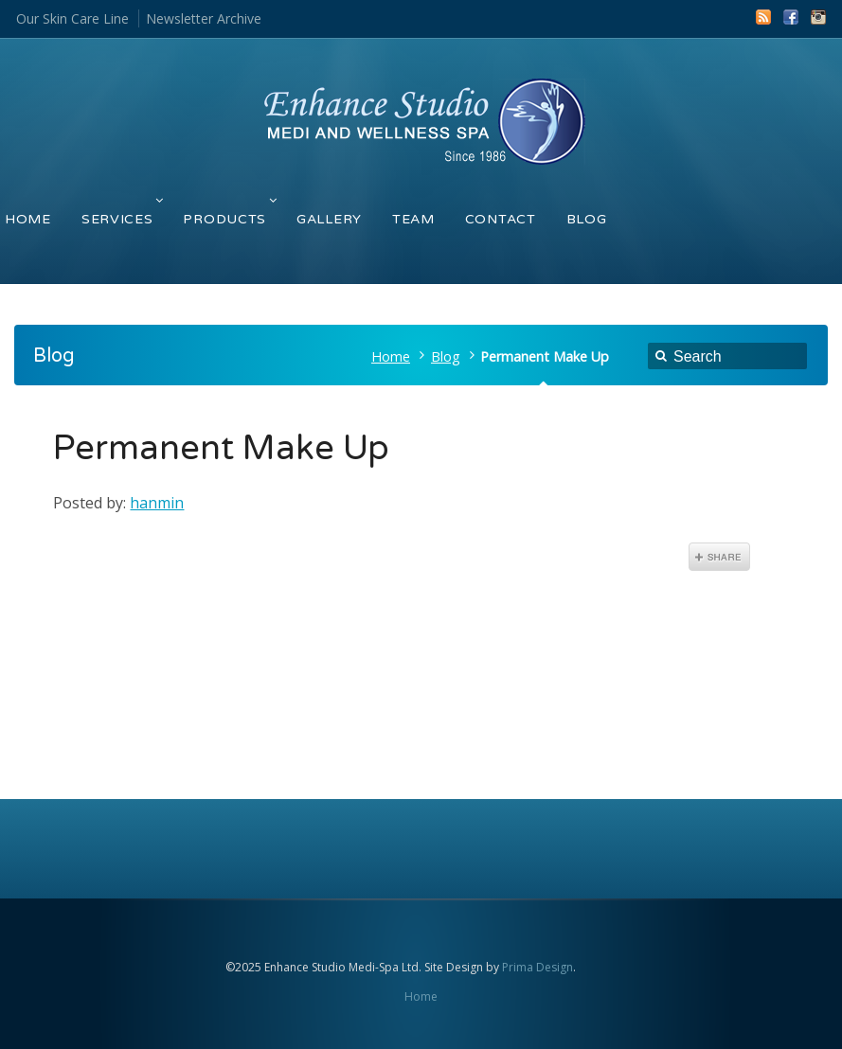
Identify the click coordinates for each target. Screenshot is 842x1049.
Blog (445, 356)
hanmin (157, 502)
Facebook (790, 17)
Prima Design (537, 967)
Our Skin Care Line (72, 18)
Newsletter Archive (203, 18)
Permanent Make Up (221, 448)
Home (390, 356)
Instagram (818, 17)
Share (719, 556)
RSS (763, 17)
